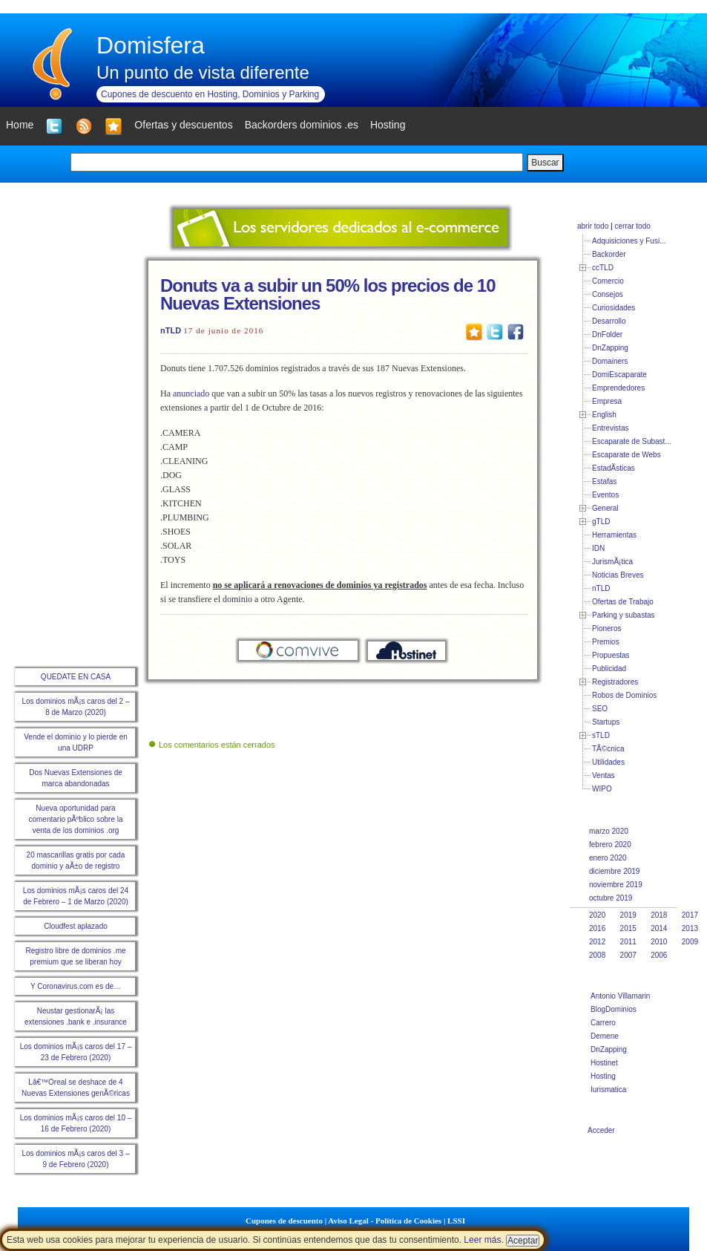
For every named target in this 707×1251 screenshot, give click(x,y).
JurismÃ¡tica (612, 562)
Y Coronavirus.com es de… (75, 986)
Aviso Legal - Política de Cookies (384, 1220)
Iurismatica (608, 1089)
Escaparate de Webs (626, 455)
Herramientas (614, 535)
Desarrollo (609, 321)
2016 (597, 928)
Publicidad (609, 668)
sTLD (601, 735)
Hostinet (604, 1063)
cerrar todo (632, 226)
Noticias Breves (617, 575)
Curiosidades (613, 308)
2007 (628, 955)
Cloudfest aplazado (76, 926)
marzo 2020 (608, 831)
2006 (659, 955)
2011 (628, 942)
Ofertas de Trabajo (623, 602)
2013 (690, 928)
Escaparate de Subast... (631, 441)
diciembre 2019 (614, 871)
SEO (600, 709)
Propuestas (611, 655)
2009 (690, 942)
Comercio (608, 281)
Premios (605, 642)
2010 (659, 942)
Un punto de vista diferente (202, 72)
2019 (628, 915)
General (605, 508)
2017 (690, 915)
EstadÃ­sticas (613, 468)
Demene (605, 1036)
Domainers (610, 361)
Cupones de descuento (284, 1220)
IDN (598, 548)
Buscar (545, 162)
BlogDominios (614, 1009)
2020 (597, 915)
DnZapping (610, 348)
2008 (597, 955)
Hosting (603, 1076)
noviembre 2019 (615, 885)
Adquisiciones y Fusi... (629, 241)
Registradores (615, 682)
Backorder (609, 254)
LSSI (456, 1220)
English (604, 415)
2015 (628, 928)
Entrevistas (610, 428)
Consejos (607, 294)
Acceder (601, 1130)
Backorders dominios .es (301, 125)
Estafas (604, 481)
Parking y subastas (623, 615)
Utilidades (608, 762)
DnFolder (607, 334)
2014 (659, 928)
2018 (659, 915)
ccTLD (603, 268)
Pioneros (606, 628)
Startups (605, 722)
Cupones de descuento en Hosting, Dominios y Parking (210, 94)
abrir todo (592, 226)
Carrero (603, 1023)
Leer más (482, 1240)
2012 (597, 942)
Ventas (603, 775)
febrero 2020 (610, 844)
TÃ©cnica (608, 749)
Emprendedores (618, 388)
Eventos (605, 495)
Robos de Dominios (624, 695)
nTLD (170, 330)
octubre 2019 (610, 898)
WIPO (602, 789)
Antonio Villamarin (620, 996)
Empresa (607, 401)
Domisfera (150, 45)
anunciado (191, 393)
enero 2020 (608, 858)
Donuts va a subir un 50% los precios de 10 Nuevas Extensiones (328, 294)
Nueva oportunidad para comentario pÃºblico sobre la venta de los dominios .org (75, 819)
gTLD (601, 521)
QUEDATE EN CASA (76, 677)
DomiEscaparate (619, 374)
